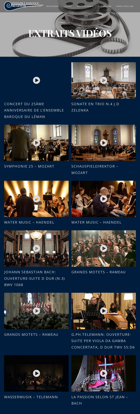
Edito (16, 6)
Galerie (68, 6)
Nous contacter (124, 6)
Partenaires (105, 6)
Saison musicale (32, 6)
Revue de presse (85, 6)
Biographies (52, 6)
